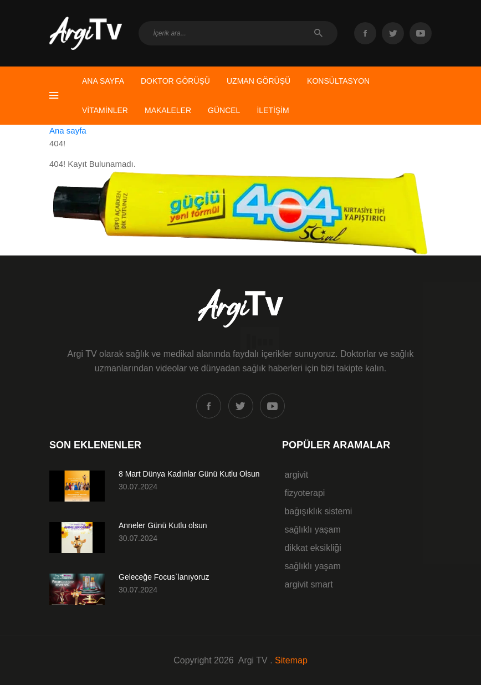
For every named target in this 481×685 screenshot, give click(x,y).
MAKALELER (168, 110)
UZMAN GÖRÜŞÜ (258, 80)
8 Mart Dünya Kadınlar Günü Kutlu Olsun (189, 473)
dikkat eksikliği (311, 548)
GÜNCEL (224, 110)
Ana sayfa (67, 130)
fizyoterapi (303, 493)
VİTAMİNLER (105, 110)
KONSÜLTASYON (338, 80)
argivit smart (307, 584)
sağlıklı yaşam (311, 529)
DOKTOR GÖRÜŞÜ (175, 80)
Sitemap (291, 660)
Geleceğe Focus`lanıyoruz (164, 576)
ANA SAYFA (103, 80)
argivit (295, 474)
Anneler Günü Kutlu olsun (163, 525)
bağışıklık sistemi (317, 511)
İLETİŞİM (273, 110)
